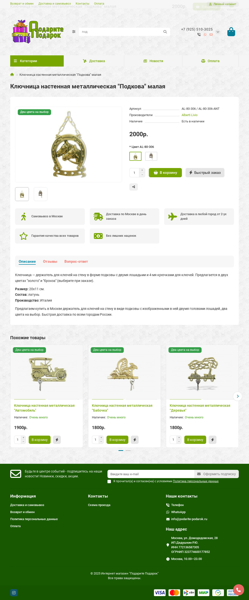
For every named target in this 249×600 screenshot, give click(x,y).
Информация (23, 496)
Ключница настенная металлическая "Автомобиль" (44, 408)
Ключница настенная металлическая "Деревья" (200, 408)
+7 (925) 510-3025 (197, 29)
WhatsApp (178, 512)
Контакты (82, 3)
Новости (153, 62)
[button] (237, 397)
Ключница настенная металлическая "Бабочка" (122, 408)
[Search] (124, 32)
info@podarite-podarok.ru (189, 519)
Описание (27, 262)
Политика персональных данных (34, 519)
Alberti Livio (189, 116)
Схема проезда (99, 505)
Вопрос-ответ (76, 262)
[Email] (150, 474)
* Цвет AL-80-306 (141, 147)
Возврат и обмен (22, 3)
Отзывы (50, 262)
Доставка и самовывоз (54, 3)
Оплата (99, 3)
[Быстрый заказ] (205, 173)
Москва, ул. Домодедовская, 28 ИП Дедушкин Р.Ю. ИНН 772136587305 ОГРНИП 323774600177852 (194, 545)
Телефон (177, 505)
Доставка (94, 62)
